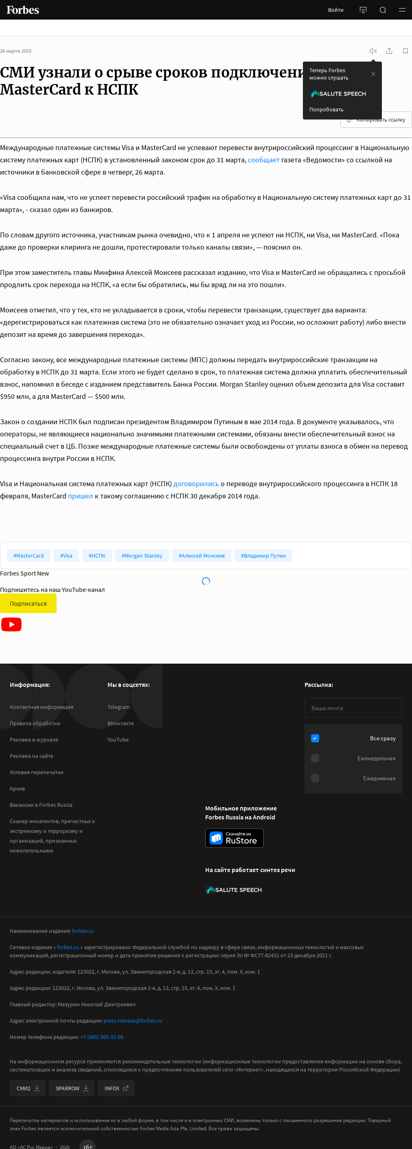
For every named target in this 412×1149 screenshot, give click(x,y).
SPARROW (72, 1088)
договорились (196, 483)
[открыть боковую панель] (363, 9)
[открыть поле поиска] (382, 9)
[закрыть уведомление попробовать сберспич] (373, 73)
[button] (402, 9)
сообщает (264, 159)
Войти (336, 9)
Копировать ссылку (376, 119)
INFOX (117, 1088)
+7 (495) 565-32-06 (101, 1037)
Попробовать (326, 109)
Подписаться (28, 603)
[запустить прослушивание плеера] (372, 51)
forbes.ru (83, 930)
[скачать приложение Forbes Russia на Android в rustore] (234, 838)
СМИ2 (28, 1088)
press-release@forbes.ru (132, 1020)
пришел (80, 495)
